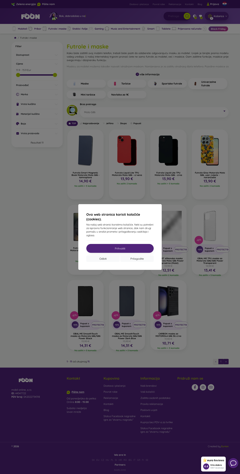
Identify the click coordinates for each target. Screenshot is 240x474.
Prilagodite (137, 258)
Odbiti (103, 258)
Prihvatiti (120, 248)
